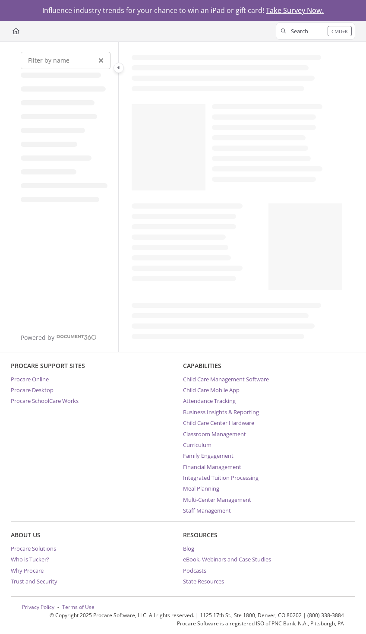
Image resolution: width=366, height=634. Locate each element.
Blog (188, 548)
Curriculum (197, 445)
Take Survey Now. (295, 10)
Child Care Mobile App (211, 390)
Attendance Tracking (209, 401)
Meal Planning (201, 488)
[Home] (16, 31)
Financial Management (212, 467)
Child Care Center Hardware (218, 423)
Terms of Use (78, 607)
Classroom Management (214, 434)
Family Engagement (208, 456)
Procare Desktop (32, 390)
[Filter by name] (65, 60)
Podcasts (194, 570)
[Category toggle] (119, 68)
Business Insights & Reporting (221, 412)
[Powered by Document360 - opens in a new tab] (59, 337)
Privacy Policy (38, 607)
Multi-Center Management (217, 500)
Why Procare (27, 570)
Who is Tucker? (30, 559)
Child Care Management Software (226, 379)
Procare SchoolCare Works (45, 401)
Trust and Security (34, 581)
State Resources (203, 581)
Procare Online (30, 379)
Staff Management (207, 510)
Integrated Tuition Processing (221, 478)
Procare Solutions (33, 548)
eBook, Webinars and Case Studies (227, 559)
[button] (315, 31)
